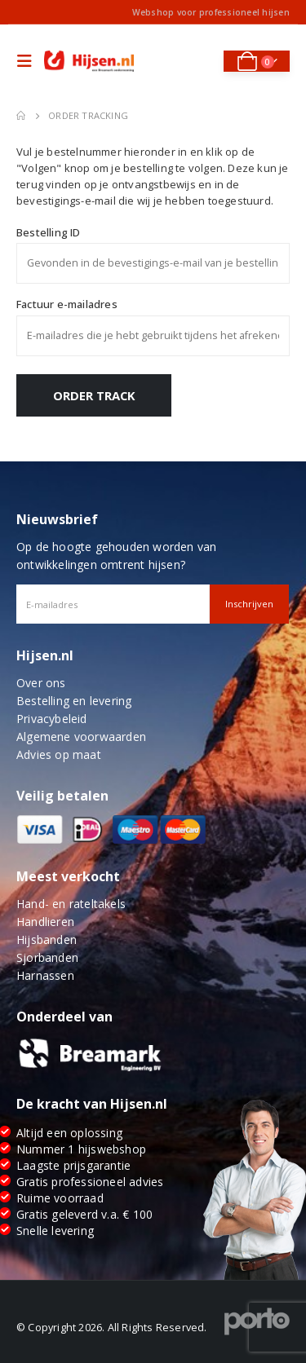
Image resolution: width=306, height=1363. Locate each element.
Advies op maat (58, 754)
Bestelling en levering (73, 700)
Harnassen (45, 975)
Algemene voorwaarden (81, 736)
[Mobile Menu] (28, 61)
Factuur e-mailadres (67, 304)
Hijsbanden (46, 939)
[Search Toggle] (200, 61)
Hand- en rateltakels (71, 903)
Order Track (94, 395)
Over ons (41, 682)
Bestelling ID (48, 232)
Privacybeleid (51, 718)
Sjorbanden (47, 957)
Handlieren (45, 921)
